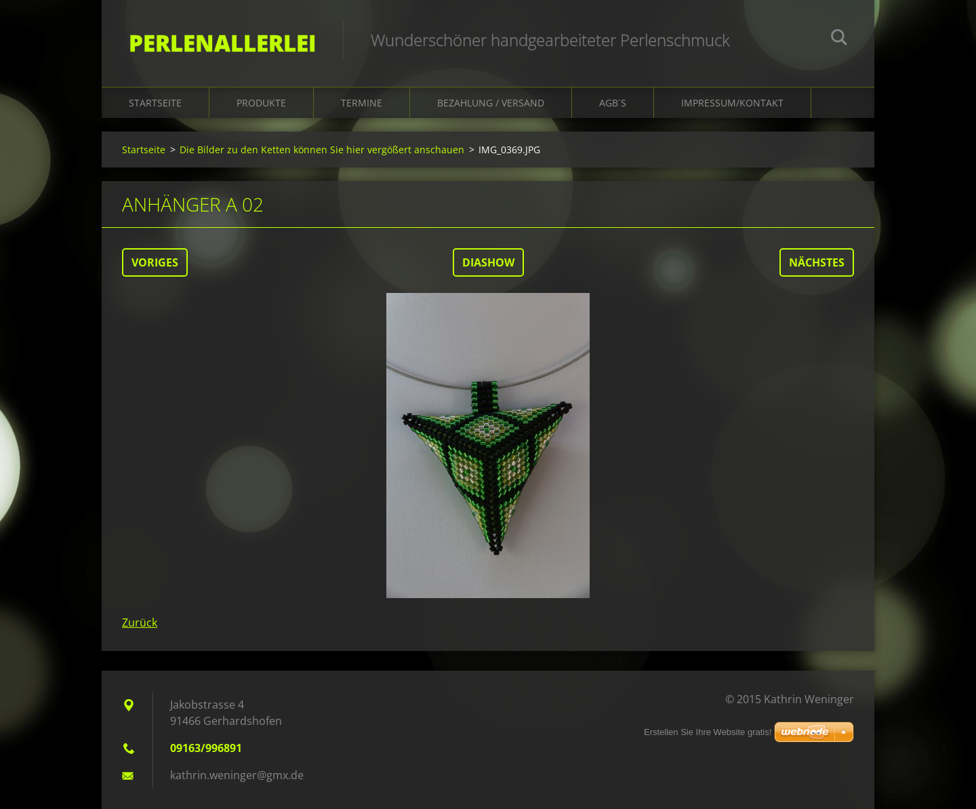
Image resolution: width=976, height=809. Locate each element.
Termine (361, 102)
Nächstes (817, 262)
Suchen (839, 39)
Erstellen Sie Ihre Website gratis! (707, 732)
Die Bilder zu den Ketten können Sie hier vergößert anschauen (322, 149)
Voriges (154, 262)
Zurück (139, 622)
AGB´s (612, 102)
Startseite (155, 102)
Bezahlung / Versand (490, 102)
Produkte (261, 102)
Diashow (488, 262)
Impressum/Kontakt (732, 102)
